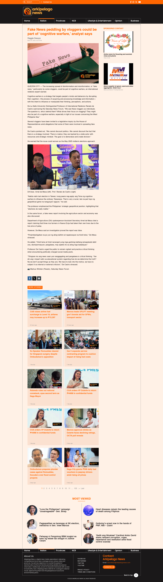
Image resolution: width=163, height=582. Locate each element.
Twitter (81, 564)
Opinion (118, 21)
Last (82, 489)
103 (75, 489)
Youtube (81, 566)
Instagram (82, 561)
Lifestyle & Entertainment (99, 21)
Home (27, 21)
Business (135, 21)
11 (69, 489)
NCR (74, 21)
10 (66, 489)
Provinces (60, 21)
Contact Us (109, 567)
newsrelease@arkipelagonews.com (118, 563)
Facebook (81, 559)
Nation (43, 21)
